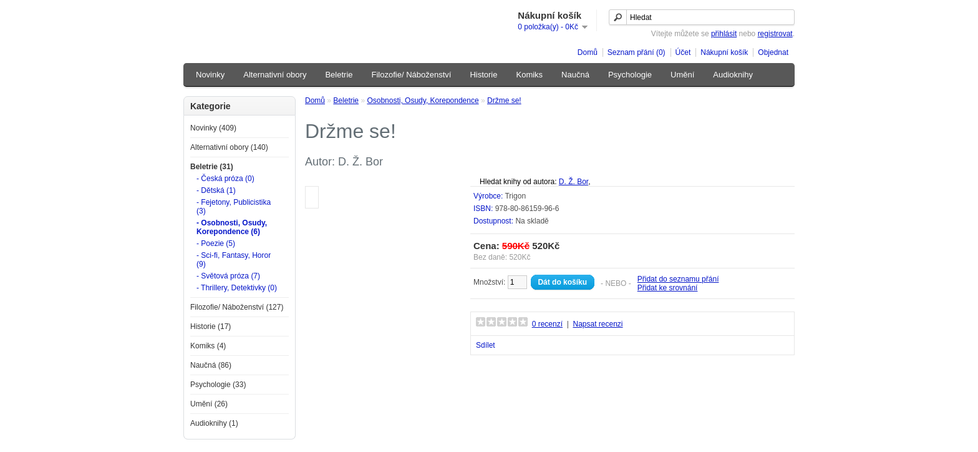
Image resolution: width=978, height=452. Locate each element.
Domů (588, 52)
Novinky (210, 74)
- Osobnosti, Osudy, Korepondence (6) (231, 227)
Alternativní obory (274, 74)
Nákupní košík (724, 52)
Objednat (773, 52)
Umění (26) (209, 404)
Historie (483, 74)
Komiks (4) (208, 345)
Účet (683, 52)
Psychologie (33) (218, 384)
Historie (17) (210, 326)
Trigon (515, 196)
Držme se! (504, 100)
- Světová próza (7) (228, 276)
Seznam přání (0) (637, 52)
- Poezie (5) (215, 243)
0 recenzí (547, 324)
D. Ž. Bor (573, 181)
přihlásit (724, 33)
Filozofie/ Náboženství (412, 74)
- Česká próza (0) (225, 178)
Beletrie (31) (211, 166)
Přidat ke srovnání (667, 287)
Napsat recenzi (597, 324)
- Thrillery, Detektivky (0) (236, 287)
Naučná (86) (210, 365)
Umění (682, 74)
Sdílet (485, 345)
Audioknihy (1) (214, 423)
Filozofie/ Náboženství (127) (236, 307)
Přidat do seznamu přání (678, 279)
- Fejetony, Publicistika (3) (233, 206)
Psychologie (630, 74)
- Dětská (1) (216, 190)
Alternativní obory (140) (229, 147)
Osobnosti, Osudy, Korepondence (422, 100)
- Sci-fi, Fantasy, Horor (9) (233, 259)
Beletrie (338, 74)
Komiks (529, 74)
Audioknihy (733, 74)
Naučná (575, 74)
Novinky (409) (213, 128)
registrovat (775, 33)
